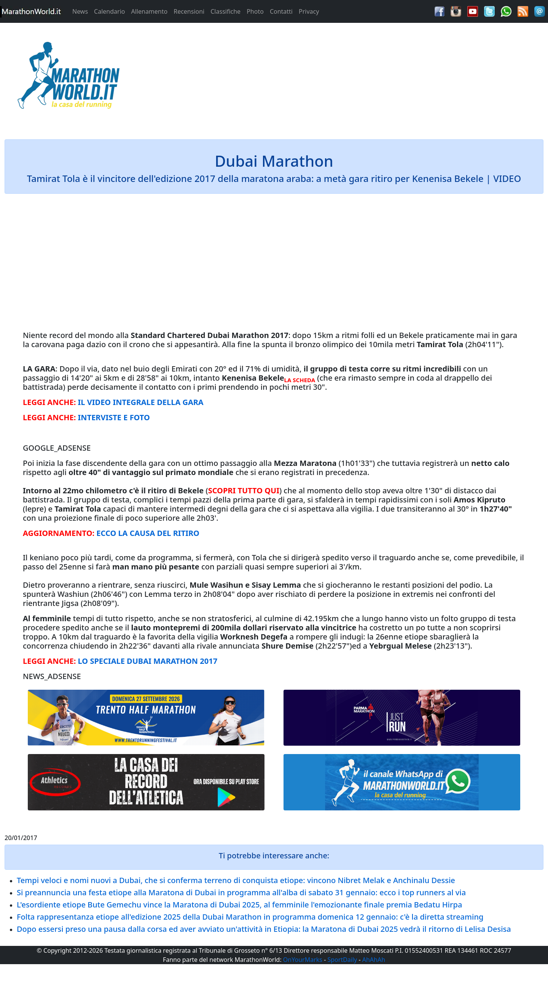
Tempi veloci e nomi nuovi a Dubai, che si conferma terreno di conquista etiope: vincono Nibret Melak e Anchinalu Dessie (236, 880)
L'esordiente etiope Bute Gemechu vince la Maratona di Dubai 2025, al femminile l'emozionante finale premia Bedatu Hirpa (239, 904)
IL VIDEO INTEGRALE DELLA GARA (141, 402)
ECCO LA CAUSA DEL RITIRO (147, 533)
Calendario (109, 11)
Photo (255, 11)
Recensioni (189, 11)
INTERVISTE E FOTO (114, 417)
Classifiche (225, 11)
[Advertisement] (342, 77)
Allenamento (149, 11)
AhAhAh (373, 959)
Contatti (281, 11)
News (80, 11)
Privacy (309, 11)
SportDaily (342, 959)
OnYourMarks (302, 959)
